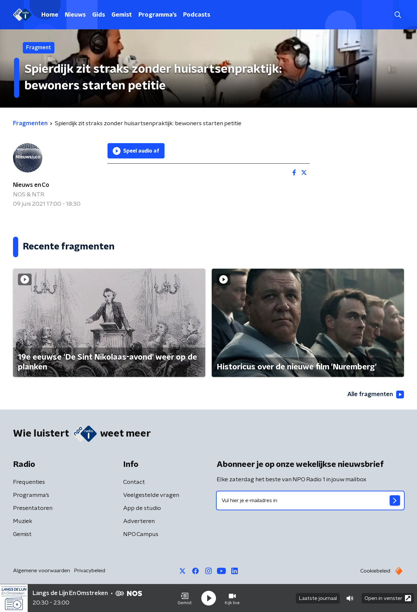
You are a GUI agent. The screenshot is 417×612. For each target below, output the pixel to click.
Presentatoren (32, 508)
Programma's (157, 15)
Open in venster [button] (388, 598)
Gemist (121, 15)
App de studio (142, 508)
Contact (134, 482)
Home (49, 15)
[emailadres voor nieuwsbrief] (310, 500)
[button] (184, 598)
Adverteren (139, 521)
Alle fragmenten (375, 394)
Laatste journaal (318, 598)
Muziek (22, 521)
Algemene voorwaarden (41, 570)
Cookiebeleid (375, 571)
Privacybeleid (89, 570)
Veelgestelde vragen (151, 495)
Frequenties (29, 482)
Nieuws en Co (31, 185)
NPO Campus (140, 534)
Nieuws (75, 15)
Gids (98, 15)
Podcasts (196, 15)
